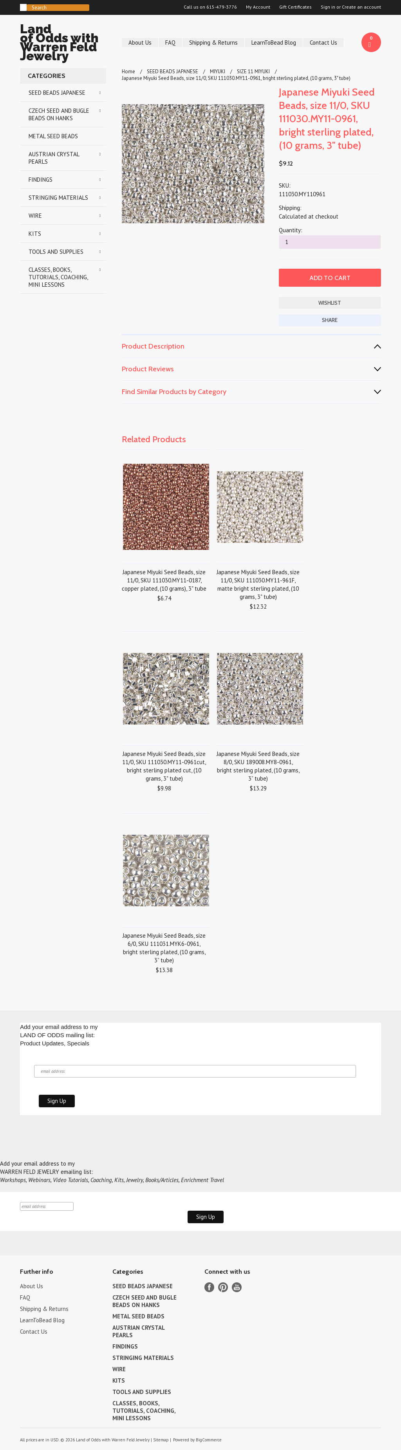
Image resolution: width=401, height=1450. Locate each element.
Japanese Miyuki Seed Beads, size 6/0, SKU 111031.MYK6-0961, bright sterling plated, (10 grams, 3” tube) (164, 948)
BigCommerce (209, 1440)
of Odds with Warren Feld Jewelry (63, 43)
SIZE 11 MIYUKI (253, 71)
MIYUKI (217, 71)
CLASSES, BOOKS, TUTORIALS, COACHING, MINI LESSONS (58, 277)
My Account (258, 7)
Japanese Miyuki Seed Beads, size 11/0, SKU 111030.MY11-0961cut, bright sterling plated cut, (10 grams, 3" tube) (164, 766)
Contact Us (323, 42)
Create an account (361, 7)
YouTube (237, 1287)
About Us (140, 42)
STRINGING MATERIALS (58, 197)
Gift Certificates (295, 7)
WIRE (35, 215)
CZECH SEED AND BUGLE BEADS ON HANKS (59, 114)
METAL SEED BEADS (53, 136)
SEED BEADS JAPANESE (57, 92)
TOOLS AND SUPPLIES (56, 251)
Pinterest (223, 1287)
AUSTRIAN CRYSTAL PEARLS (54, 157)
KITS (35, 233)
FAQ (170, 42)
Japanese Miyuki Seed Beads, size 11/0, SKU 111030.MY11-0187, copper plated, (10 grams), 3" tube (164, 580)
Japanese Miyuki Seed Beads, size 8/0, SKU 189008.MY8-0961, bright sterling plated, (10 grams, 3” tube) (258, 766)
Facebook (209, 1287)
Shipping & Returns (213, 42)
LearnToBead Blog (273, 42)
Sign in (328, 7)
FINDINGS (40, 179)
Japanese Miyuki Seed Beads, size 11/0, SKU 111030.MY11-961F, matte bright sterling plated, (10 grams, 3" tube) (258, 584)
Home (128, 71)
